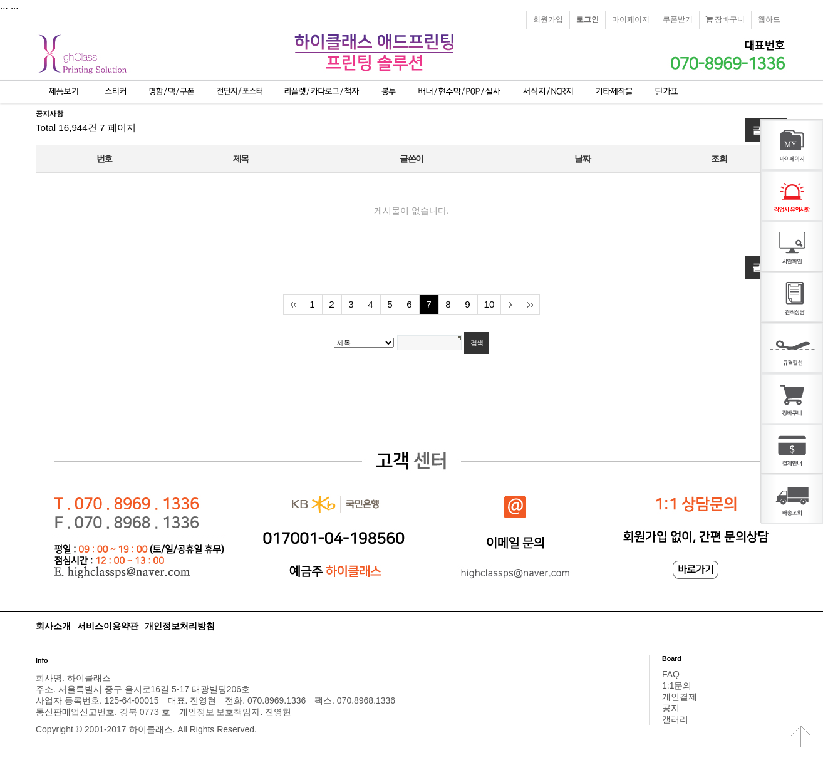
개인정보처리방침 (180, 626)
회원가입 (548, 19)
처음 (293, 304)
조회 (719, 159)
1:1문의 (676, 685)
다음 (510, 304)
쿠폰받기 (678, 19)
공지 (671, 708)
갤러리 (675, 719)
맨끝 (529, 304)
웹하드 (769, 19)
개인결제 (679, 697)
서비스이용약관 (107, 626)
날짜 (582, 159)
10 (489, 304)
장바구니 (725, 19)
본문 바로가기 (0, 0)
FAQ (671, 674)
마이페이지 (631, 19)
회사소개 (53, 626)
